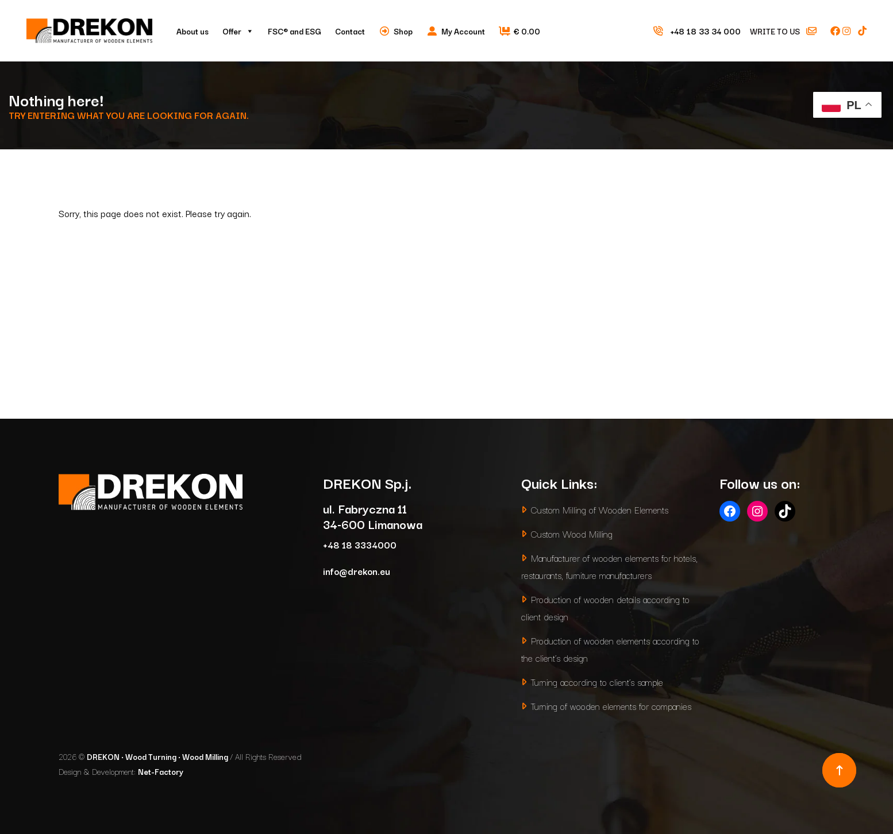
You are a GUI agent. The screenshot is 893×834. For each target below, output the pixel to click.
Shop (403, 31)
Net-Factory (160, 771)
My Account (463, 31)
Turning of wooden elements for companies (611, 705)
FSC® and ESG (294, 31)
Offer (238, 31)
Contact (350, 31)
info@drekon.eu (356, 570)
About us (192, 31)
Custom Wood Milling (572, 533)
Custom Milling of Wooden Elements (599, 509)
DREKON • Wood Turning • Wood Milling (158, 756)
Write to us (788, 31)
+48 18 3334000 (360, 544)
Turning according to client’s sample (597, 681)
